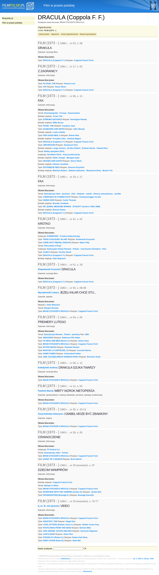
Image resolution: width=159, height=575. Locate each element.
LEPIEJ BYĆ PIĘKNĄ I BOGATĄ (57, 242)
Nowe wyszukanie (88, 34)
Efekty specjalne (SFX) (54, 151)
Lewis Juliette (59, 132)
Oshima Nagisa (74, 138)
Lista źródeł (44, 34)
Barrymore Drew (93, 170)
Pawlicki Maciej (45, 391)
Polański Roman (72, 347)
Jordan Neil (96, 492)
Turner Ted (57, 116)
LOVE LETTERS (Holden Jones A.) (58, 524)
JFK (45, 87)
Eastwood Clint (71, 145)
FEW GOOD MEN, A (51, 135)
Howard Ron (102, 148)
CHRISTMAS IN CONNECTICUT (57, 197)
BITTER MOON (49, 347)
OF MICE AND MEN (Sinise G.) (56, 341)
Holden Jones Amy (90, 524)
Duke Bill (77, 540)
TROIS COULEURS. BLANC (55, 239)
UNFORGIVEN (49, 145)
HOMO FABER (49, 353)
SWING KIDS (48, 200)
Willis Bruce (58, 123)
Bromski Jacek (93, 357)
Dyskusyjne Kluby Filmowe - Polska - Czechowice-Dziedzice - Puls (76, 249)
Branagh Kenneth (86, 495)
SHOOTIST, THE (50, 521)
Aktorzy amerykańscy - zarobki (107, 194)
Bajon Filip (84, 242)
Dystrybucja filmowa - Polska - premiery (62, 334)
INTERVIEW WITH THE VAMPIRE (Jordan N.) (63, 492)
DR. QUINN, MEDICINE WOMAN (57, 206)
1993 (87, 334)
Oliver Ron (68, 534)
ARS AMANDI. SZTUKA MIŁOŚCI (57, 531)
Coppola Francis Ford (83, 60)
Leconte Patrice (84, 350)
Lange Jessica (59, 148)
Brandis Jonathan (61, 203)
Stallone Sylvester (77, 170)
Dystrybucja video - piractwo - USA (59, 194)
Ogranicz (55, 34)
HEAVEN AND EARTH (52, 161)
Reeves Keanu (59, 210)
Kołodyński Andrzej (47, 367)
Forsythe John (59, 138)
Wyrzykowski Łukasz (48, 292)
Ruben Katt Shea (79, 537)
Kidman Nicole (88, 148)
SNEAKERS (48, 337)
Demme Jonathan (60, 164)
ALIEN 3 (46, 252)
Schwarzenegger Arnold (90, 197)
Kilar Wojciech (59, 258)
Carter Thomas (69, 200)
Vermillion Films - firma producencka (63, 154)
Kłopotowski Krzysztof (49, 269)
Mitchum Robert (60, 170)
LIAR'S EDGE (49, 534)
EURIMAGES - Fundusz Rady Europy (63, 236)
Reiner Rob (74, 135)
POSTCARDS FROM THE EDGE (57, 528)
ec (41, 506)
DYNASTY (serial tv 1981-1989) (86, 206)
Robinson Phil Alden (71, 337)
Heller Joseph (59, 158)
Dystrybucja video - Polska (56, 453)
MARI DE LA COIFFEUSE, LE (56, 350)
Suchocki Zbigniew (88, 531)
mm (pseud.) (53, 506)
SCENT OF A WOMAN (52, 459)
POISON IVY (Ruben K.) (53, 537)
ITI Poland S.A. (53, 449)
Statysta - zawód (84, 194)
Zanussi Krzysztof (76, 167)
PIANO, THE (48, 126)
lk (45, 506)
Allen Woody (79, 129)
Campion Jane (68, 126)
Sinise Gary (83, 341)
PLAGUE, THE (49, 83)
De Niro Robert (73, 148)
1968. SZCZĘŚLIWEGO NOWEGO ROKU (61, 357)
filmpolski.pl (65, 558)
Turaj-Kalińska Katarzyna (50, 414)
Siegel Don (70, 521)
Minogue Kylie (73, 158)
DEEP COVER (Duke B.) (53, 540)
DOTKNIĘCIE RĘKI (51, 167)
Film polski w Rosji (52, 246)
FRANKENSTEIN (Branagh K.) (56, 495)
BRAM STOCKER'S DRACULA (56, 311)
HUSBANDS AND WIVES (54, 129)
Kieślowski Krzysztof (85, 239)
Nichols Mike (85, 528)
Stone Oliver (60, 87)
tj (38, 506)
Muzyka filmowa (51, 308)
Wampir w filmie (51, 485)
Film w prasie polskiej (12, 23)
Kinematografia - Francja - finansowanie (62, 113)
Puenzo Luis (69, 83)
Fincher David (65, 252)
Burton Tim (108, 170)
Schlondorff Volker (72, 353)
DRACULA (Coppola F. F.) (54, 60)
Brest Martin (76, 459)
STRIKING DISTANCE (52, 119)
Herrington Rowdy (78, 119)
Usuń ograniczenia (69, 34)
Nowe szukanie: (45, 548)
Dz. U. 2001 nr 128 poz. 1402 (143, 558)
